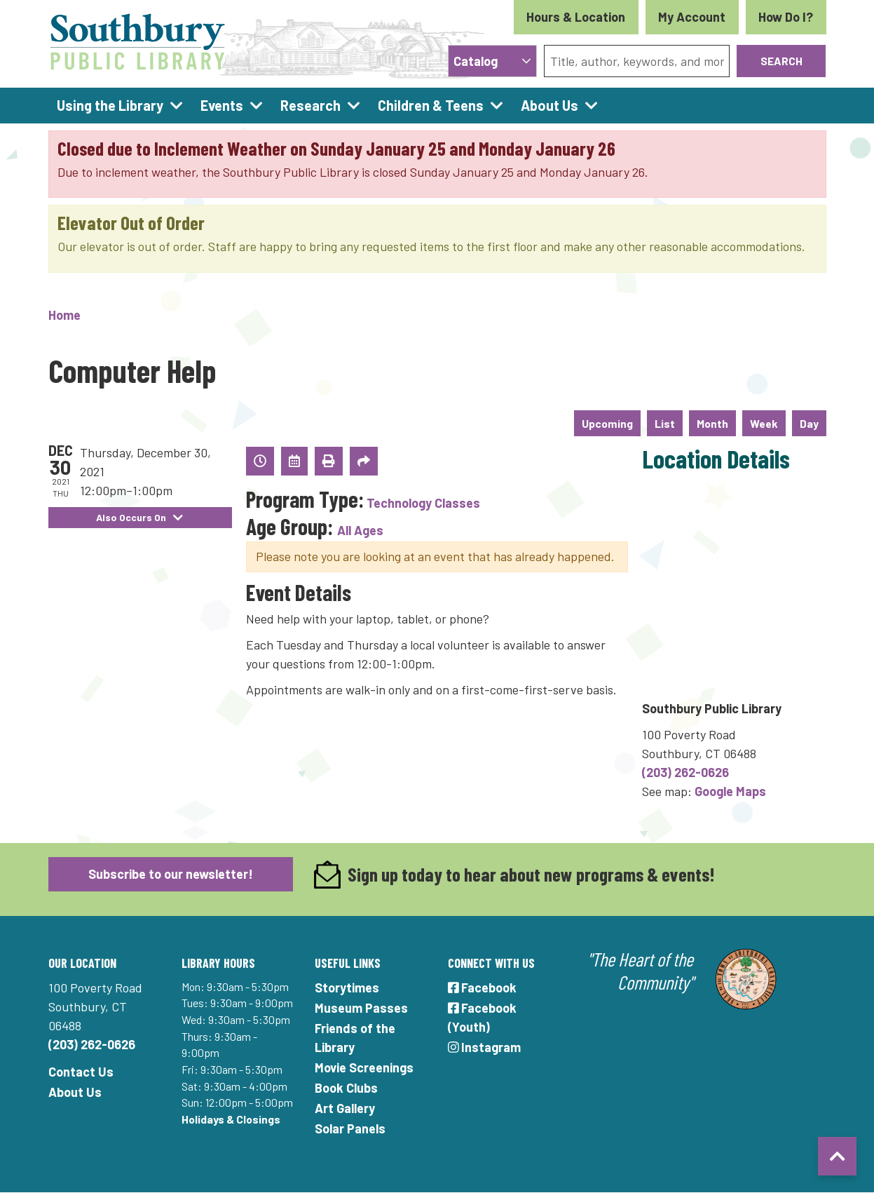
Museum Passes (361, 1008)
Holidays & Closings (231, 1119)
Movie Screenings (364, 1067)
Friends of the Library (355, 1037)
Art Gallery (345, 1108)
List (665, 423)
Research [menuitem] (310, 105)
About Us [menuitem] (549, 105)
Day (809, 423)
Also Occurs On (140, 517)
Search (781, 60)
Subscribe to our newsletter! (170, 874)
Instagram (484, 1047)
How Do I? (785, 17)
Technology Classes (423, 503)
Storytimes (347, 987)
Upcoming (607, 423)
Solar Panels (350, 1128)
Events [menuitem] (221, 105)
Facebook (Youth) (482, 1017)
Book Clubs (346, 1088)
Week (764, 423)
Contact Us (81, 1071)
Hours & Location (575, 17)
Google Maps (730, 791)
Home (64, 315)
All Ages (360, 530)
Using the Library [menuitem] (110, 105)
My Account (691, 17)
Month (712, 423)
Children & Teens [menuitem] (431, 105)
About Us (75, 1092)
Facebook (482, 987)
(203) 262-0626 (685, 772)
